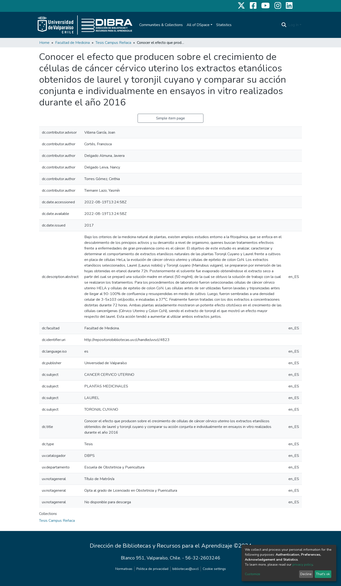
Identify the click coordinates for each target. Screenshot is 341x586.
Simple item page (170, 118)
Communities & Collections (161, 24)
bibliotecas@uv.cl (185, 569)
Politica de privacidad (152, 569)
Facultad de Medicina (72, 42)
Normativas (123, 569)
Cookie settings (214, 569)
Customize (252, 574)
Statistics (224, 24)
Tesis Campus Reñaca (113, 42)
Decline (306, 574)
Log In (293, 24)
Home (44, 42)
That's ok (323, 574)
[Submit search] (284, 25)
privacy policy (302, 564)
